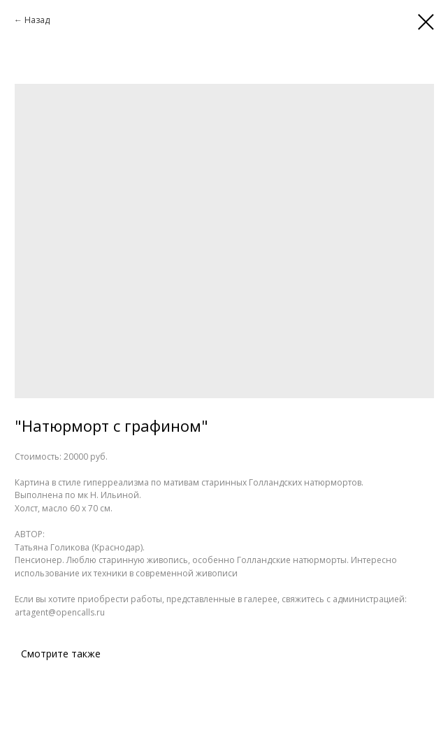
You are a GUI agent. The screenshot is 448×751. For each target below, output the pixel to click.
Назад (37, 20)
